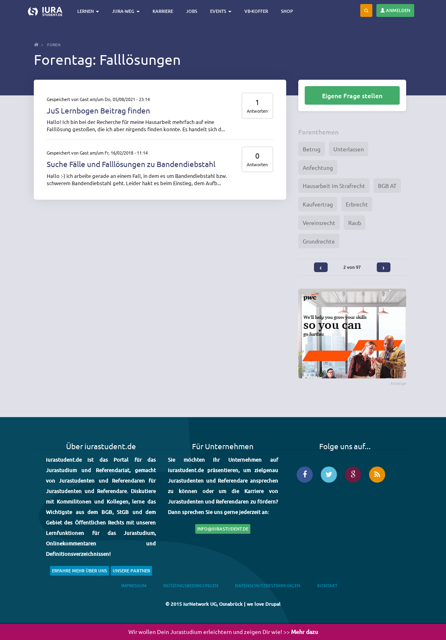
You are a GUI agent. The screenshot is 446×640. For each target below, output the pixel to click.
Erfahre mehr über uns (79, 570)
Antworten (257, 111)
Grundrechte (319, 241)
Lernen (88, 11)
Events (220, 11)
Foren (53, 44)
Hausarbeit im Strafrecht (334, 185)
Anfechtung (318, 167)
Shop (287, 11)
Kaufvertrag (318, 204)
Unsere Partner (131, 570)
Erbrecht (357, 204)
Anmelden (395, 10)
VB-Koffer (256, 11)
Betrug (311, 149)
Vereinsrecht (319, 222)
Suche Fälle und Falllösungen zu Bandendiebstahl (131, 164)
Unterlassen (348, 149)
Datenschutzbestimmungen (267, 585)
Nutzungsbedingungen (190, 585)
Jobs (191, 11)
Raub (354, 222)
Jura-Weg (126, 11)
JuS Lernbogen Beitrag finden (98, 110)
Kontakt (327, 585)
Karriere (163, 11)
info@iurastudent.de (222, 528)
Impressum (134, 585)
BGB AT (387, 185)
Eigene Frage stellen (352, 95)
